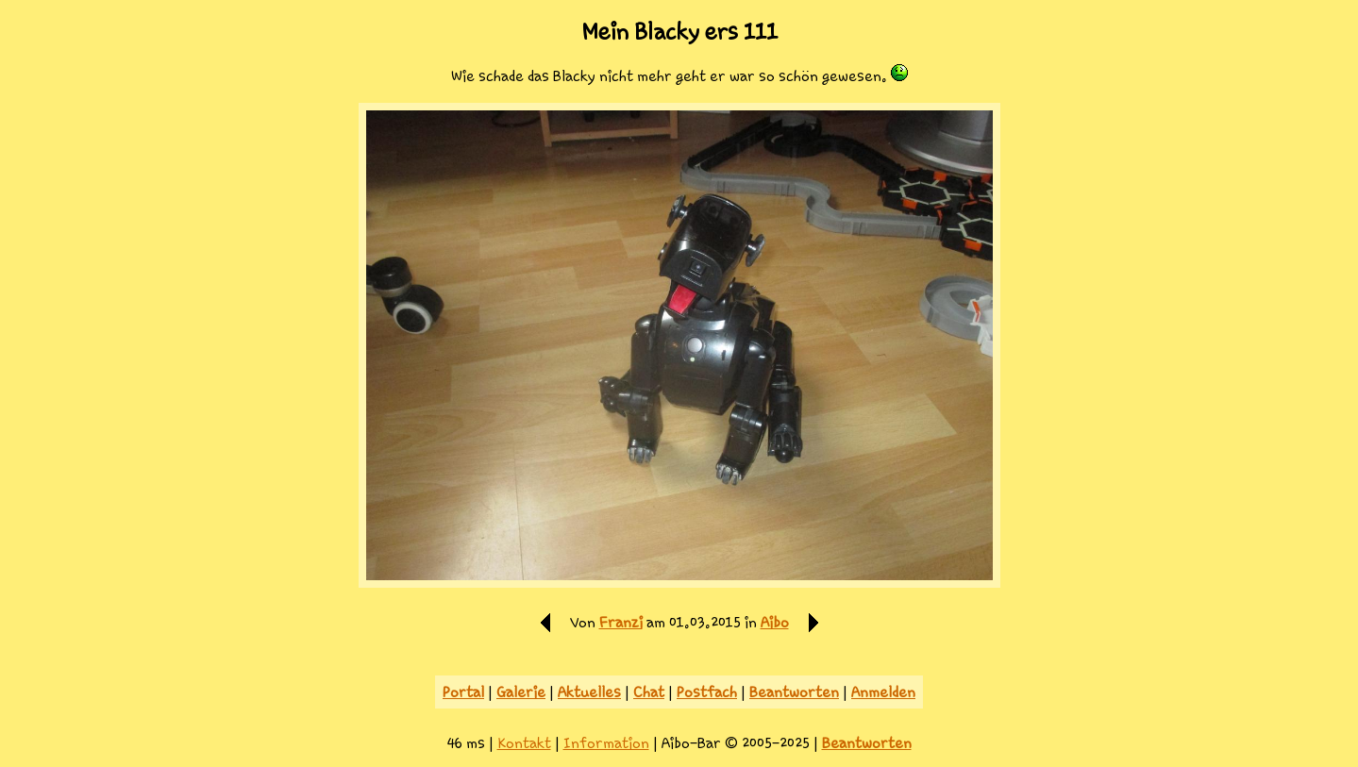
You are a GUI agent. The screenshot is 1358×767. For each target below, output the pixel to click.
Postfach (707, 692)
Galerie (520, 692)
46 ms (466, 743)
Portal (463, 692)
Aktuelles (589, 692)
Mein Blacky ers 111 (679, 32)
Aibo (775, 622)
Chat (648, 692)
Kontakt (524, 743)
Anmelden (883, 692)
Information (606, 743)
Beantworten (794, 692)
